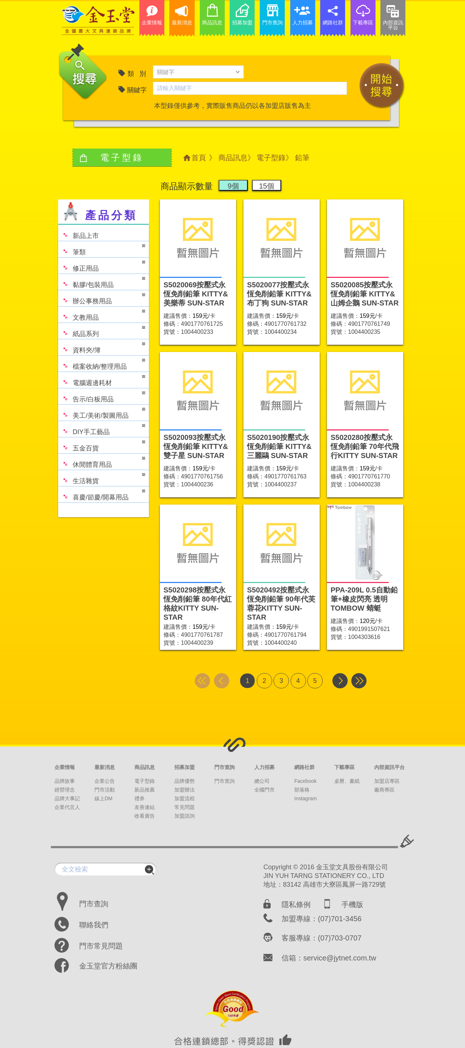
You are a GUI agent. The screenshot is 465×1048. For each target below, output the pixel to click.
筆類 (101, 249)
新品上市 (78, 232)
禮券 (139, 798)
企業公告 (104, 781)
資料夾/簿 (101, 347)
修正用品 (101, 265)
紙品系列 (101, 330)
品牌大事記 (67, 798)
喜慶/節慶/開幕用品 (101, 494)
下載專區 (344, 767)
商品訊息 (232, 158)
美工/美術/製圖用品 (101, 412)
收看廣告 (144, 816)
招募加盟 (184, 767)
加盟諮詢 (184, 816)
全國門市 (264, 790)
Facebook (305, 781)
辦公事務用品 (101, 298)
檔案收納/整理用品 (101, 363)
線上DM (103, 798)
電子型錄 (271, 158)
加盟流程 (184, 798)
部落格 (302, 790)
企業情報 (64, 767)
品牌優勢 (184, 781)
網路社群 (304, 767)
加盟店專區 (387, 781)
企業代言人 (67, 807)
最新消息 (104, 767)
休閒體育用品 (101, 461)
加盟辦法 (184, 790)
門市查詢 (224, 767)
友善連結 (144, 807)
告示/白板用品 (101, 396)
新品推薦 (144, 790)
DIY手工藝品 (101, 428)
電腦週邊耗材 (101, 379)
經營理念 (64, 790)
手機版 (352, 905)
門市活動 (104, 790)
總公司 (262, 781)
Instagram (305, 798)
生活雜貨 (101, 477)
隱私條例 (296, 905)
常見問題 (184, 807)
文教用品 (101, 314)
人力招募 (264, 767)
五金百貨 (101, 445)
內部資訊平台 (389, 767)
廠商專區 (384, 790)
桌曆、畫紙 (347, 781)
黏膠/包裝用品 (101, 281)
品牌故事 (64, 781)
